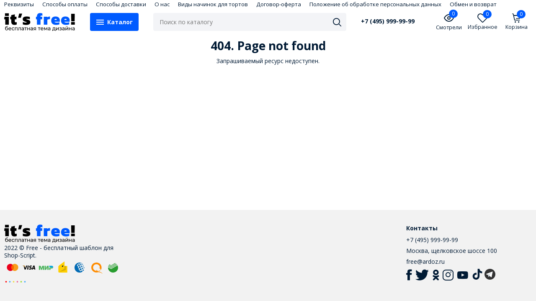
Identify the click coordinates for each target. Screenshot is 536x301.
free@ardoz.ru (425, 261)
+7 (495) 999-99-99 (388, 21)
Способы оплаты (65, 4)
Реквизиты (19, 4)
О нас (162, 4)
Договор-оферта (278, 4)
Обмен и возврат (473, 4)
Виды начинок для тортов (213, 4)
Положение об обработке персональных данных (375, 4)
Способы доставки (121, 4)
